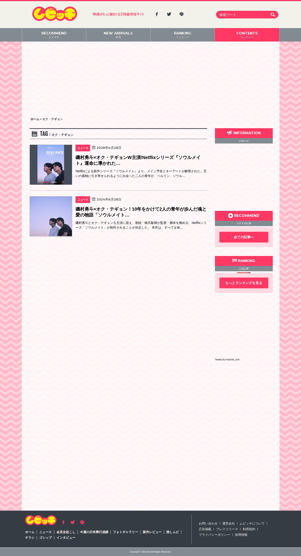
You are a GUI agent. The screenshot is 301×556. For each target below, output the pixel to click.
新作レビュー (152, 532)
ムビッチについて (252, 523)
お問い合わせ (208, 523)
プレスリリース (227, 529)
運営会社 (228, 523)
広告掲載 (205, 529)
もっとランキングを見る (243, 283)
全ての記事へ (244, 237)
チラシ (30, 537)
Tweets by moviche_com (227, 359)
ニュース (45, 532)
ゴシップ (45, 537)
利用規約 (249, 529)
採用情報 (241, 535)
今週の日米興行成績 (94, 532)
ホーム (30, 532)
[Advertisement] (150, 79)
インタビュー (65, 537)
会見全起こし (65, 532)
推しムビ (172, 532)
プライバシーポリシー (214, 535)
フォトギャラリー (125, 532)
